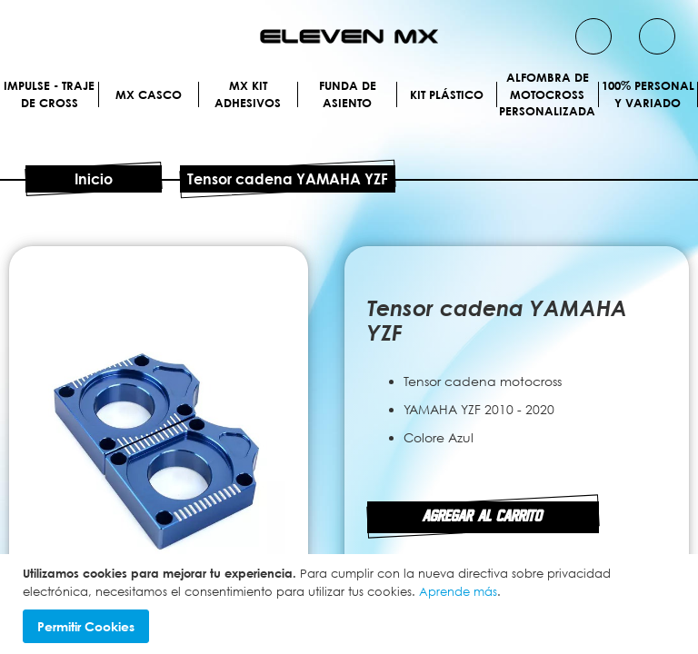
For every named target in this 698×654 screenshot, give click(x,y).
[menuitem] (94, 94)
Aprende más (458, 591)
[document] (351, 604)
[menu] (349, 115)
